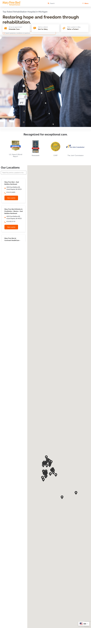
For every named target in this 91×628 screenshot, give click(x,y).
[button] (85, 3)
